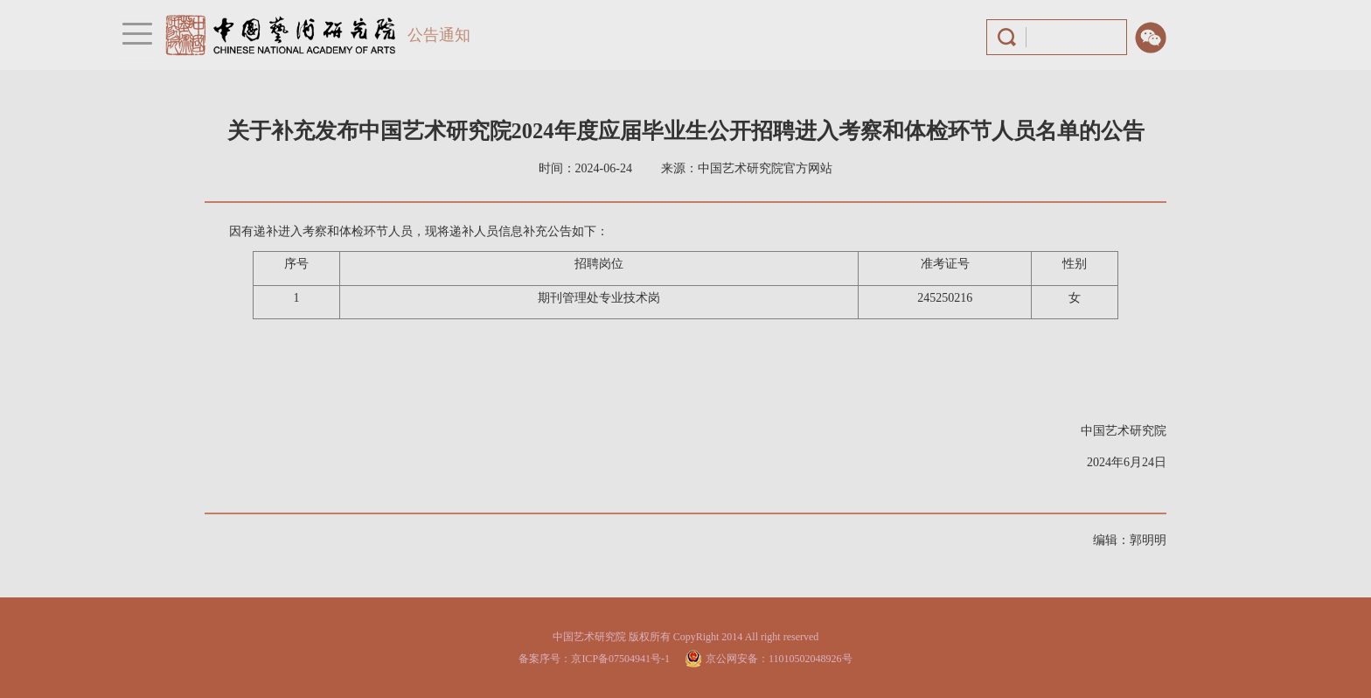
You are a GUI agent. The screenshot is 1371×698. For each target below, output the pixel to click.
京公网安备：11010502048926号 (779, 659)
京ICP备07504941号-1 (620, 659)
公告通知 (438, 35)
